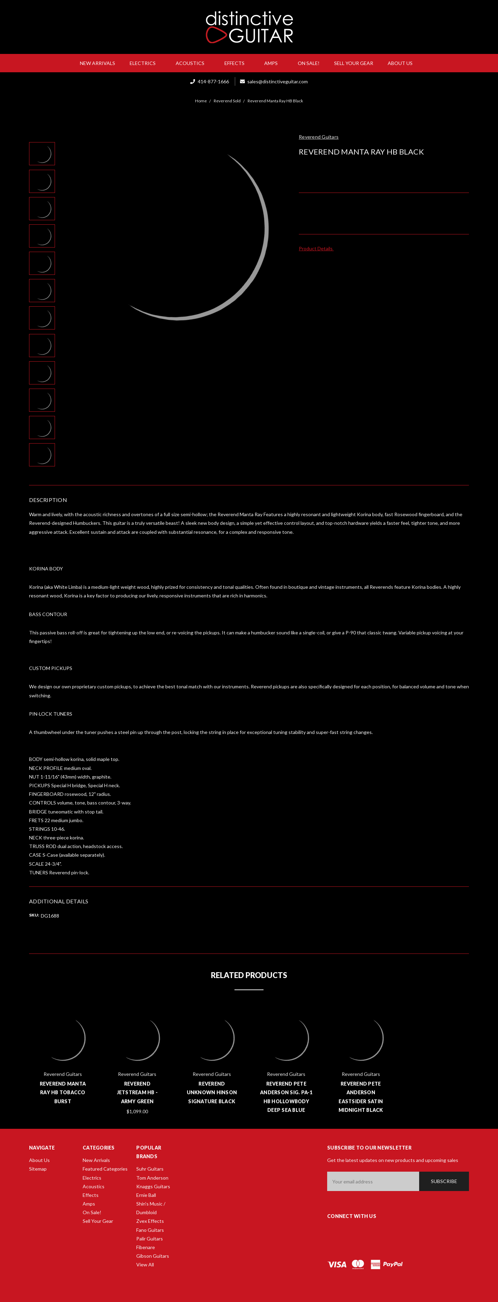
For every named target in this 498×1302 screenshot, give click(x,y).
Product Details (318, 248)
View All (145, 1264)
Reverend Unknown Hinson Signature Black (212, 1092)
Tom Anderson (152, 1178)
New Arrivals (97, 63)
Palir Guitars (149, 1238)
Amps (273, 63)
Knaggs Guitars (153, 1186)
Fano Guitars (150, 1230)
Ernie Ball (146, 1195)
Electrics (145, 63)
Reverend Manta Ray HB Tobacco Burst (63, 1092)
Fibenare (145, 1247)
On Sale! (309, 63)
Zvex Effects (150, 1221)
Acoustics (193, 63)
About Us (403, 63)
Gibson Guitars (152, 1256)
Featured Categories (105, 1169)
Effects (237, 63)
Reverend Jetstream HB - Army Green (137, 1092)
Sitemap (38, 1169)
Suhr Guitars (150, 1169)
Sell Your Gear (353, 63)
